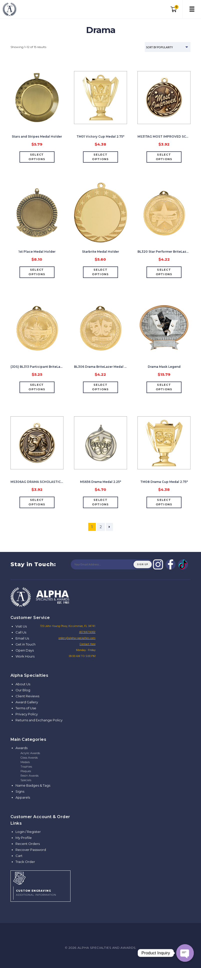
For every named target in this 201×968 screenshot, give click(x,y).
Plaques (25, 771)
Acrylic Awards (30, 753)
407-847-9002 (87, 632)
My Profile (24, 838)
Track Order (25, 862)
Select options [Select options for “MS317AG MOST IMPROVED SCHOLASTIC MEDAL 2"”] (164, 157)
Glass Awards (29, 757)
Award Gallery (27, 702)
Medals (25, 762)
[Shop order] (167, 47)
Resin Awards (29, 775)
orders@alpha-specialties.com (77, 638)
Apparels (23, 797)
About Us (23, 684)
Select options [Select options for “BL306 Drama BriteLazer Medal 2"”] (100, 387)
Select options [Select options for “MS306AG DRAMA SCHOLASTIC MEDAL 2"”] (36, 502)
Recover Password (31, 850)
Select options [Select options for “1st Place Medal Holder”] (36, 272)
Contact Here (88, 644)
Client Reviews (27, 696)
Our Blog (23, 690)
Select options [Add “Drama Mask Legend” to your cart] (164, 387)
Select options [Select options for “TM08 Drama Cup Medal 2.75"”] (164, 502)
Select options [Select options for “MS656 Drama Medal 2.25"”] (100, 502)
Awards (22, 748)
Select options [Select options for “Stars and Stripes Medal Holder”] (36, 157)
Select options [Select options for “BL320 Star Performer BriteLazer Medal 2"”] (164, 272)
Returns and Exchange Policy (39, 720)
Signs (20, 791)
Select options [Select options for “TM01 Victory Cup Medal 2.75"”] (100, 157)
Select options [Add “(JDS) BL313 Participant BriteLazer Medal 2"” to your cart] (36, 387)
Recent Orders (28, 844)
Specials (25, 780)
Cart (19, 856)
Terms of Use (26, 708)
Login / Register (28, 832)
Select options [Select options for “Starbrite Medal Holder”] (100, 272)
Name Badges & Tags (33, 785)
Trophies (26, 766)
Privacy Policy (27, 714)
